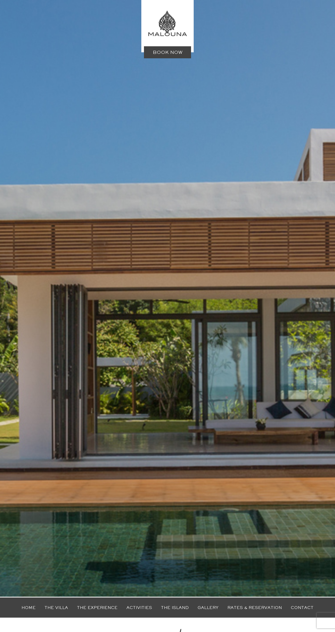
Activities (139, 607)
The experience (97, 607)
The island (175, 607)
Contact (302, 607)
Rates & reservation (254, 607)
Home (28, 607)
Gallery (208, 607)
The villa (56, 607)
